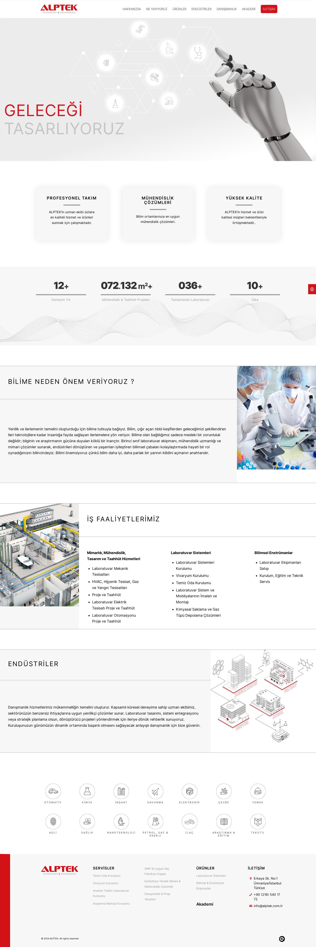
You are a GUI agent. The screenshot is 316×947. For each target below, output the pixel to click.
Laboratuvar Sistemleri (211, 875)
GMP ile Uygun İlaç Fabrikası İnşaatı (156, 871)
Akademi (204, 904)
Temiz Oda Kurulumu (106, 875)
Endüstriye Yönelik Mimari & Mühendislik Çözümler (162, 883)
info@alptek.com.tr (268, 906)
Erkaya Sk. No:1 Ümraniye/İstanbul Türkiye (267, 883)
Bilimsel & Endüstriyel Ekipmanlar (210, 885)
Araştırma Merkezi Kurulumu (111, 903)
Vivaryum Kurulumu (105, 883)
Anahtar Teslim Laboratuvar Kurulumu (111, 893)
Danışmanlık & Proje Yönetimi (157, 896)
